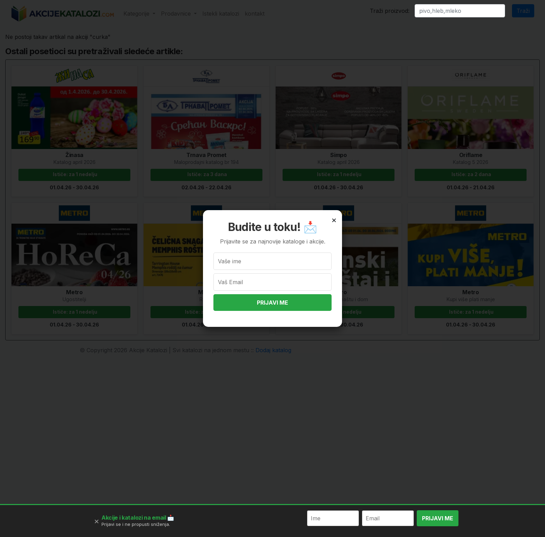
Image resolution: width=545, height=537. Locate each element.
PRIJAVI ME (272, 302)
